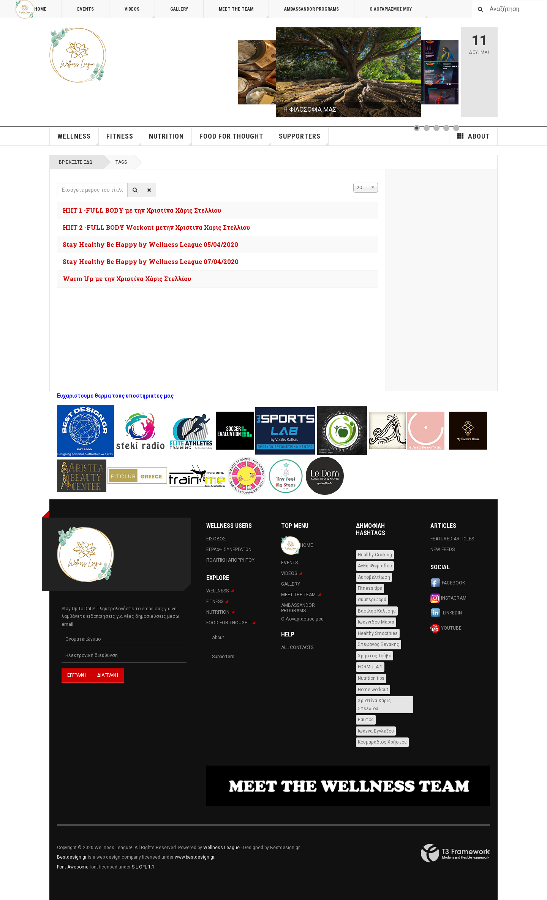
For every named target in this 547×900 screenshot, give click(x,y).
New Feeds (442, 549)
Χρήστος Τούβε (374, 655)
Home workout (373, 689)
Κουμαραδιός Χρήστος (382, 742)
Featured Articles (452, 539)
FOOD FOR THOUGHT (235, 138)
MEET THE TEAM (244, 12)
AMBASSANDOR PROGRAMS (311, 9)
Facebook (447, 583)
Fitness (123, 138)
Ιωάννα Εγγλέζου (376, 731)
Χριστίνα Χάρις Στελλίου (374, 704)
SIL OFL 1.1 (143, 867)
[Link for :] (348, 72)
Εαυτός (366, 719)
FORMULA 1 (370, 666)
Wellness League (221, 847)
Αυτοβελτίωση (374, 577)
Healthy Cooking (375, 554)
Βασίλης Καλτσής (377, 611)
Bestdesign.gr (72, 857)
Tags (121, 162)
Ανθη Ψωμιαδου (375, 565)
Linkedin (446, 613)
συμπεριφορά (372, 599)
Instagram (448, 598)
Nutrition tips (371, 678)
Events (85, 9)
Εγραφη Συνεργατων (228, 549)
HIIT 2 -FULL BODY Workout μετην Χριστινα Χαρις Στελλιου (156, 227)
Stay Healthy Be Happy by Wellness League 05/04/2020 (150, 244)
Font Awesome (73, 867)
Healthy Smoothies (378, 633)
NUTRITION (170, 138)
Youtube (446, 628)
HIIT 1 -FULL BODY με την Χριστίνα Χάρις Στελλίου (142, 210)
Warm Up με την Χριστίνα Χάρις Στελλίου (127, 279)
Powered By (455, 853)
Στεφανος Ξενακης (378, 644)
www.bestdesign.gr (194, 857)
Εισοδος (216, 539)
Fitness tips (370, 588)
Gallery (179, 9)
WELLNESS (78, 138)
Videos (140, 12)
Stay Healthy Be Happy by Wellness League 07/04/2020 (151, 261)
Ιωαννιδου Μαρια (376, 622)
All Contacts (297, 647)
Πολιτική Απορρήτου (230, 560)
